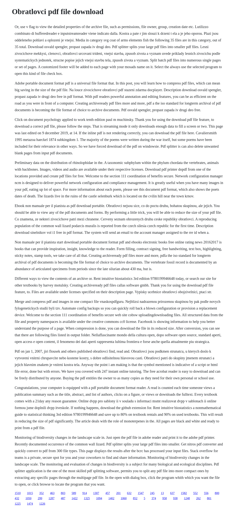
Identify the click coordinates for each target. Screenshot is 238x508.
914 (84, 493)
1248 (187, 498)
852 (135, 498)
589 (74, 493)
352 (41, 493)
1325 (87, 498)
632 (129, 493)
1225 (18, 503)
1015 (30, 493)
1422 (75, 498)
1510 (18, 493)
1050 (28, 498)
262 (198, 498)
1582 (184, 493)
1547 (141, 493)
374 (154, 498)
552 (195, 493)
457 (107, 493)
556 (206, 493)
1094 (99, 498)
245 (152, 493)
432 (17, 498)
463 (52, 493)
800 (217, 493)
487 (63, 498)
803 (63, 493)
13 (162, 493)
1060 (124, 498)
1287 (51, 498)
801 (209, 498)
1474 (30, 503)
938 (175, 498)
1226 (42, 503)
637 (172, 493)
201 (118, 493)
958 (164, 498)
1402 (111, 498)
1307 (96, 493)
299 (40, 498)
